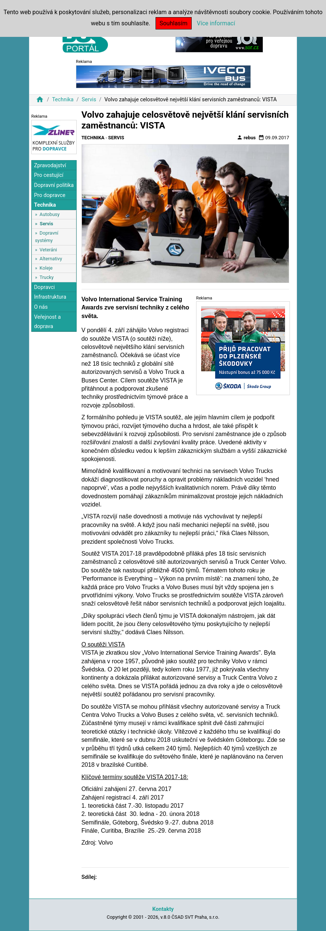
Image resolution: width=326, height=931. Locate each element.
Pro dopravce (49, 195)
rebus (246, 137)
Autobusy (49, 214)
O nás (41, 307)
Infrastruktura (50, 297)
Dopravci (44, 287)
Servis (89, 99)
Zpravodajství (50, 165)
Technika (63, 99)
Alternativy (50, 258)
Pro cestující (48, 175)
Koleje (45, 268)
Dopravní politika (54, 185)
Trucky (46, 277)
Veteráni (48, 249)
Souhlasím (174, 23)
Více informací (216, 23)
